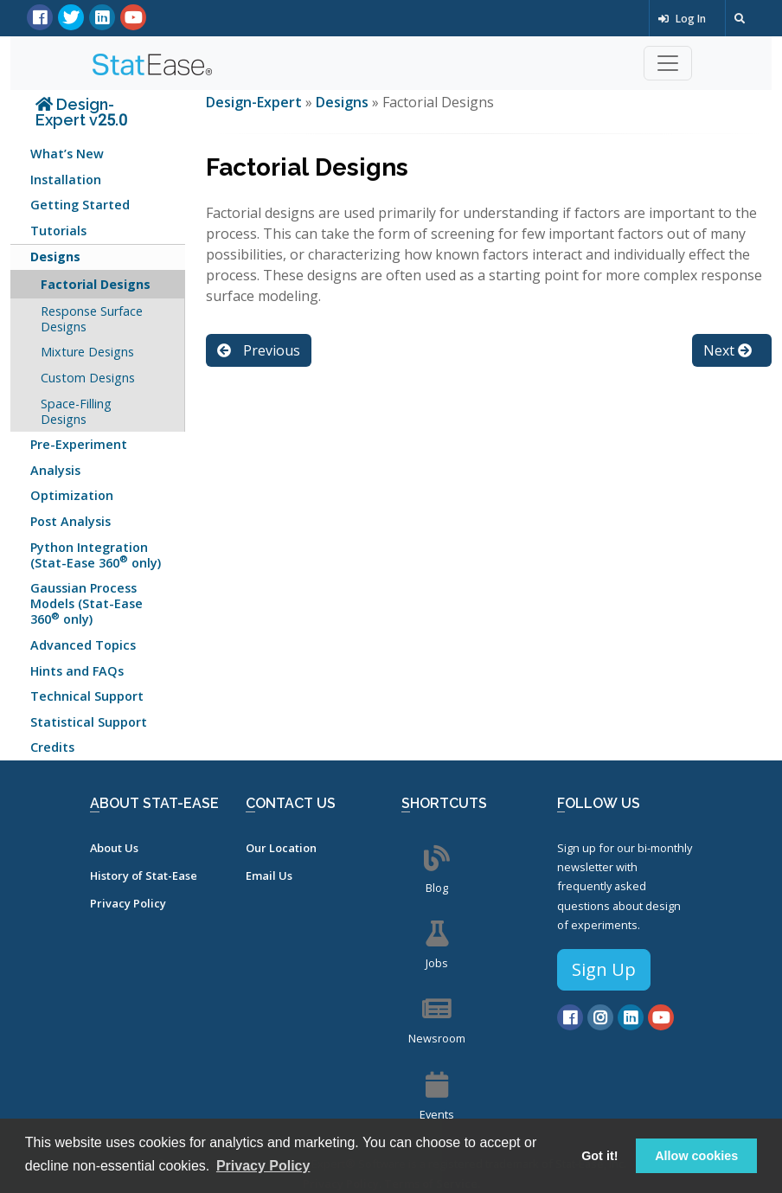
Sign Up (604, 969)
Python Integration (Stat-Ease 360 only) (95, 555)
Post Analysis (70, 521)
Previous (258, 350)
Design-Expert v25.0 (81, 112)
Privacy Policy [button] (263, 1165)
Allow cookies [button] (696, 1156)
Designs (55, 256)
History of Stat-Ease (143, 875)
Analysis (55, 470)
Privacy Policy (128, 903)
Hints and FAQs (77, 671)
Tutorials (58, 230)
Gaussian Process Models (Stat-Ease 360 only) (86, 603)
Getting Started (80, 204)
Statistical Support (88, 722)
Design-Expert (255, 102)
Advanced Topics (83, 645)
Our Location (281, 848)
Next (727, 350)
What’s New (67, 153)
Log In (682, 18)
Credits (52, 747)
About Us (114, 848)
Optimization (71, 495)
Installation (65, 179)
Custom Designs (88, 377)
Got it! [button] (599, 1156)
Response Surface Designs (92, 319)
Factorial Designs (96, 284)
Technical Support (87, 696)
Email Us (269, 875)
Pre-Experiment (78, 444)
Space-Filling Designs (76, 411)
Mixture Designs (87, 351)
